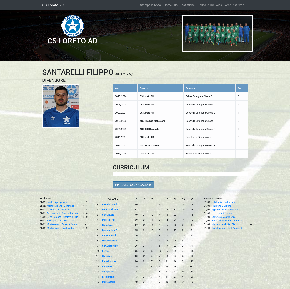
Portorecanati (53, 213)
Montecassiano (54, 206)
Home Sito (171, 5)
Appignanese (61, 202)
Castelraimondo (70, 213)
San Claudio (68, 228)
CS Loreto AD (53, 5)
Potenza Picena (69, 224)
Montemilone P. (70, 217)
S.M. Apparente (54, 220)
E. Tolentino (63, 209)
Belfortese (69, 206)
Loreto (50, 202)
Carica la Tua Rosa (210, 5)
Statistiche (188, 5)
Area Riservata (234, 5)
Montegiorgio (53, 228)
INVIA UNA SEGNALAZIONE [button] (133, 185)
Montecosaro (53, 224)
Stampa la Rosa (150, 5)
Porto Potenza (54, 217)
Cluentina (51, 209)
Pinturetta (69, 220)
